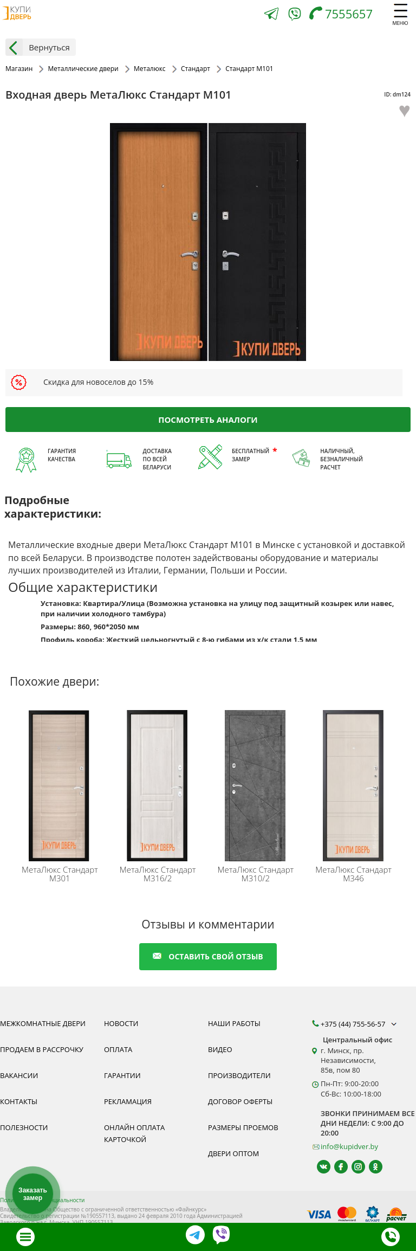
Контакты (18, 1101)
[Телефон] (343, 15)
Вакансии (19, 1075)
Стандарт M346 (353, 873)
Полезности (24, 1127)
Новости (121, 1023)
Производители (239, 1075)
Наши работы (234, 1023)
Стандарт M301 (60, 873)
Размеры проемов (243, 1127)
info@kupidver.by (349, 1146)
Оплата (118, 1049)
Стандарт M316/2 (158, 873)
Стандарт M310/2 (255, 873)
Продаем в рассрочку (41, 1049)
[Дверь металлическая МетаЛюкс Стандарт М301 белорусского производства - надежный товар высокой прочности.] (61, 783)
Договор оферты (240, 1101)
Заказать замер (32, 1194)
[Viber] (294, 16)
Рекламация (128, 1101)
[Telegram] (271, 14)
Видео (220, 1049)
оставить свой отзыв (208, 956)
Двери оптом (233, 1153)
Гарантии (122, 1075)
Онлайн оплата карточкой (134, 1133)
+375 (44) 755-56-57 (360, 1024)
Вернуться (37, 47)
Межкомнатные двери (43, 1023)
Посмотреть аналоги (207, 419)
